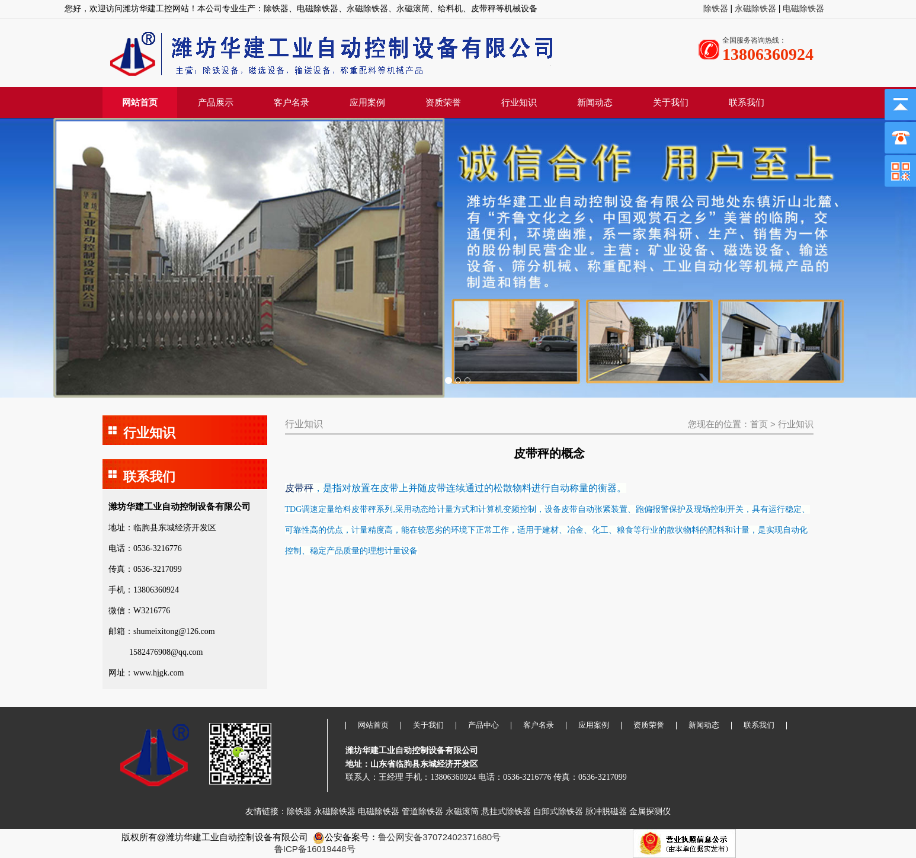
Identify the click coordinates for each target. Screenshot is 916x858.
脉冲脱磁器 (606, 811)
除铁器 (717, 8)
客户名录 (291, 102)
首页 (759, 424)
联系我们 (746, 102)
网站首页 (140, 102)
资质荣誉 (443, 102)
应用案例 (367, 102)
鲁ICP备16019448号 (314, 849)
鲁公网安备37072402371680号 (439, 837)
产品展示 (215, 102)
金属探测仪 (650, 811)
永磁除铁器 (754, 8)
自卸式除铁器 (558, 811)
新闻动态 (595, 102)
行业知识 (519, 102)
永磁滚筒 (462, 811)
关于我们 (670, 102)
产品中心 (483, 725)
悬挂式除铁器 (506, 811)
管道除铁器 (422, 811)
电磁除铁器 (803, 8)
